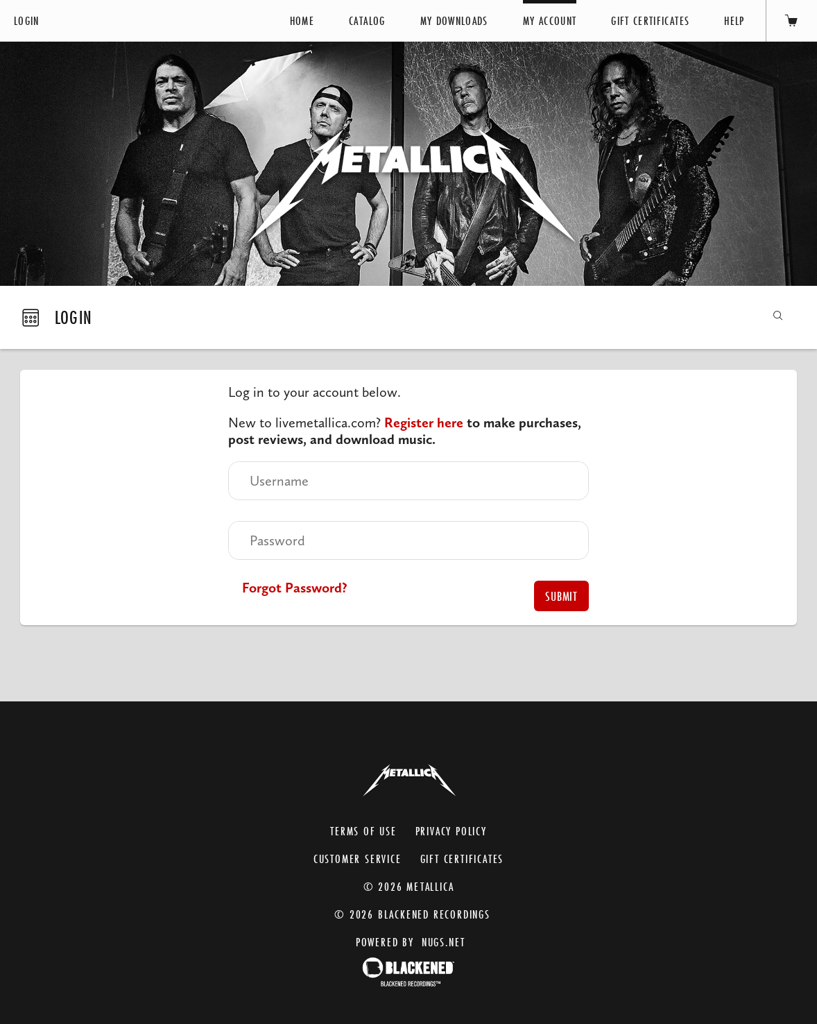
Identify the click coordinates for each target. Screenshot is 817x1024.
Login (27, 20)
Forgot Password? (294, 588)
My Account (550, 20)
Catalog (367, 20)
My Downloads (454, 20)
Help (734, 20)
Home (302, 20)
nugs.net (443, 939)
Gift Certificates (650, 20)
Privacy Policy (451, 828)
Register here (423, 422)
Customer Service (357, 856)
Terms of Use (363, 828)
